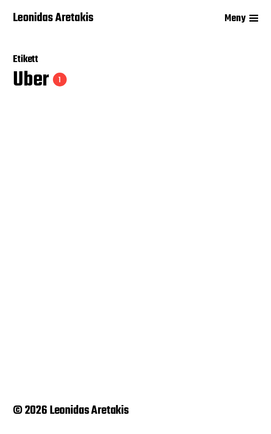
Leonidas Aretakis (53, 18)
